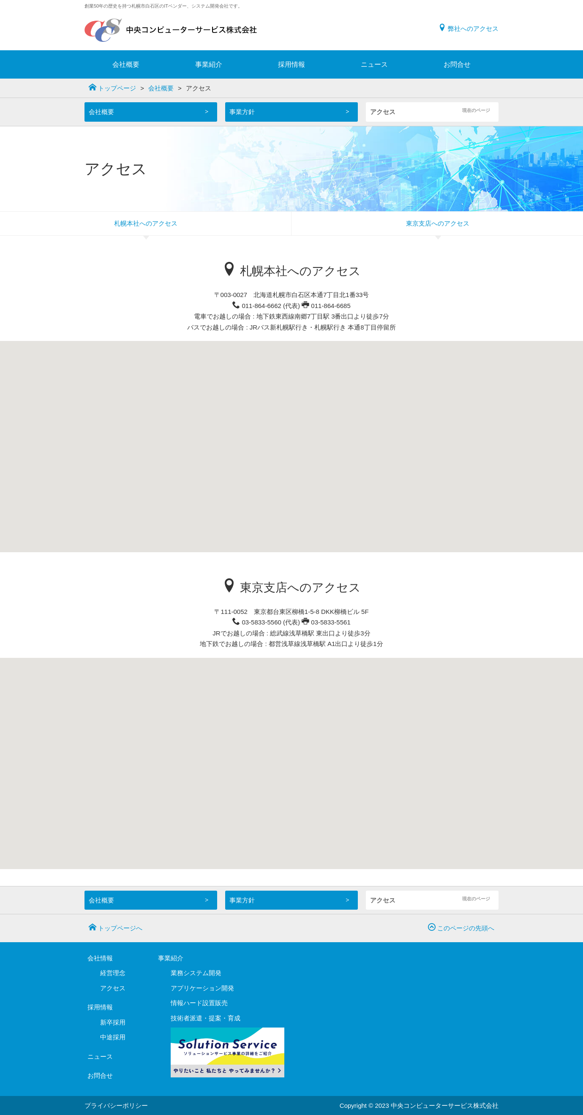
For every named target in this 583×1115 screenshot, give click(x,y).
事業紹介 (208, 64)
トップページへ (115, 927)
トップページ (112, 87)
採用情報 (291, 64)
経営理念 (112, 972)
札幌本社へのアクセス (145, 223)
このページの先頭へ (461, 927)
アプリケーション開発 (202, 988)
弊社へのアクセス (469, 28)
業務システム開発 (196, 972)
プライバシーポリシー (116, 1105)
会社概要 (125, 64)
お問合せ (457, 64)
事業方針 (242, 111)
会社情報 (100, 958)
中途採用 (112, 1037)
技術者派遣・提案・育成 (205, 1018)
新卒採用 (112, 1022)
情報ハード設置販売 (199, 1002)
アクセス (382, 111)
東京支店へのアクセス (437, 223)
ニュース (374, 64)
